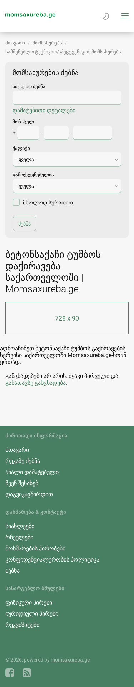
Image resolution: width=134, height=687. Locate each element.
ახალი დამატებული (32, 472)
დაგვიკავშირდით (29, 494)
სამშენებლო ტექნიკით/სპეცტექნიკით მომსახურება (63, 52)
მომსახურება (47, 43)
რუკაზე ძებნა (22, 461)
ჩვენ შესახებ (21, 483)
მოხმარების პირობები (35, 548)
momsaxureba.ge (70, 660)
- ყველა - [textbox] (26, 159)
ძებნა (12, 570)
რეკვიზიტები (22, 624)
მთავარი (15, 43)
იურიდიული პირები (31, 613)
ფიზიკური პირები (28, 602)
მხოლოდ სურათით (43, 202)
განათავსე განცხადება (35, 382)
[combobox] (67, 159)
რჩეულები (19, 537)
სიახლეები (19, 526)
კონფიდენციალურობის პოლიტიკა (52, 559)
